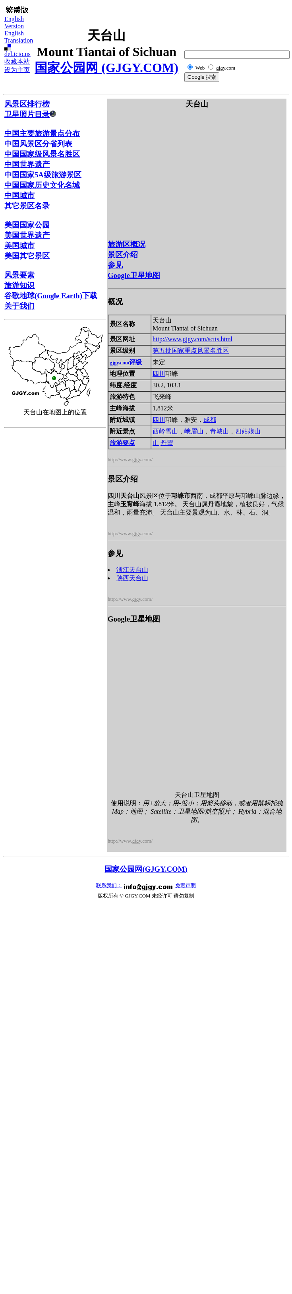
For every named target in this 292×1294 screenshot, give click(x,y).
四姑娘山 (248, 431)
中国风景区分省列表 (38, 144)
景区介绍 (123, 255)
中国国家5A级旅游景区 (42, 175)
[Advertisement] (36, 550)
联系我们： (109, 885)
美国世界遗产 (27, 235)
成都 (209, 419)
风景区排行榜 (27, 104)
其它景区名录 (27, 206)
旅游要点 (122, 442)
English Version (14, 22)
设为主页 (17, 69)
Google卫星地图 (134, 275)
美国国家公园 (27, 225)
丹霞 (167, 442)
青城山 (219, 431)
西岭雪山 (165, 431)
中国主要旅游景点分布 (42, 133)
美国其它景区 (27, 256)
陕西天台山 (132, 578)
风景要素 (19, 275)
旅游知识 (19, 285)
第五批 (162, 350)
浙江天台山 (132, 569)
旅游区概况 (126, 244)
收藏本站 (17, 61)
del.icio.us (17, 54)
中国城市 (19, 195)
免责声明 (185, 885)
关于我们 (19, 306)
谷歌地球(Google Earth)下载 (50, 295)
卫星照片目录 (30, 114)
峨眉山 (193, 431)
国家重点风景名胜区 (200, 350)
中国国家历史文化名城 (42, 185)
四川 (159, 373)
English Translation (18, 37)
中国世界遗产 (27, 164)
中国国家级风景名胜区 (42, 154)
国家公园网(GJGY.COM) (145, 869)
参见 (115, 265)
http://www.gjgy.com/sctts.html (192, 339)
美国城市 (19, 245)
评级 (126, 362)
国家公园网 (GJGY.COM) (106, 67)
